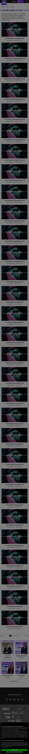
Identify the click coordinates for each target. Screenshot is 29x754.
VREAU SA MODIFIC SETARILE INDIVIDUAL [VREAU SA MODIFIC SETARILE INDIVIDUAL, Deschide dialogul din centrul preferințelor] (14, 751)
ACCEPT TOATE (14, 749)
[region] (14, 738)
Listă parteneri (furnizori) (5, 747)
